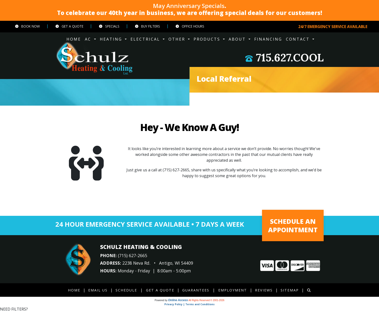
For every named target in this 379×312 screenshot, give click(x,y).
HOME (73, 39)
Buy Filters (147, 26)
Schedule (126, 290)
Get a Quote (69, 26)
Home (74, 290)
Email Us (98, 290)
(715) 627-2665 (176, 170)
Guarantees (195, 290)
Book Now (27, 26)
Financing (268, 39)
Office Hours (189, 26)
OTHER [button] (177, 39)
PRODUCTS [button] (208, 39)
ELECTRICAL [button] (146, 39)
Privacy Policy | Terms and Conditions (189, 304)
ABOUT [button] (238, 39)
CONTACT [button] (298, 39)
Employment (232, 290)
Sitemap (290, 290)
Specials (109, 26)
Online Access (178, 300)
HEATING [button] (112, 39)
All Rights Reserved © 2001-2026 (207, 300)
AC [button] (89, 39)
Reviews (264, 290)
